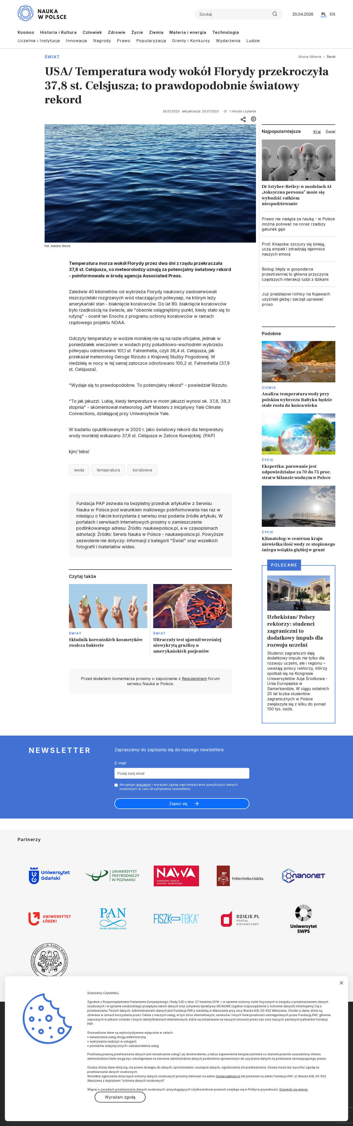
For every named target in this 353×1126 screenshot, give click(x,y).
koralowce (142, 470)
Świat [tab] (330, 131)
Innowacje (76, 40)
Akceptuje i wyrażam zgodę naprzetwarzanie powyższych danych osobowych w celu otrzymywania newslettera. (178, 787)
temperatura (108, 470)
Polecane (284, 565)
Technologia (225, 32)
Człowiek (92, 32)
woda (79, 470)
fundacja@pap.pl (228, 1076)
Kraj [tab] (317, 131)
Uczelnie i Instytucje (39, 40)
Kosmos (26, 32)
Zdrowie (117, 32)
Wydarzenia (228, 40)
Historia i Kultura (58, 32)
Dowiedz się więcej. (293, 1089)
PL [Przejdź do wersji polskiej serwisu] (323, 14)
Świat (52, 56)
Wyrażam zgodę (120, 1097)
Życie (137, 32)
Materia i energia (187, 32)
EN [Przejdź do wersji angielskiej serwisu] (332, 14)
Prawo (123, 40)
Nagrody (102, 40)
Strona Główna (309, 57)
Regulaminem (194, 678)
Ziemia (156, 32)
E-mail (120, 763)
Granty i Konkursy (191, 40)
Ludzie (253, 40)
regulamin (143, 784)
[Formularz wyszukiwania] (238, 14)
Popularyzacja (151, 40)
